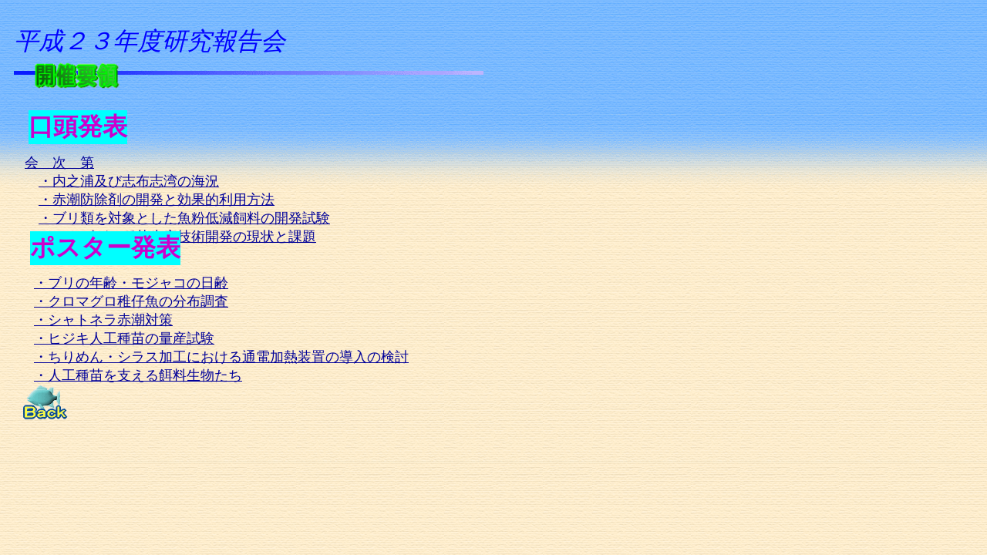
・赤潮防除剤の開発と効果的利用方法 (157, 199)
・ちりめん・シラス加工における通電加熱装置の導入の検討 (221, 357)
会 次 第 (59, 162)
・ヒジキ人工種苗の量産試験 (124, 338)
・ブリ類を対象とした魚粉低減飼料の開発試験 (184, 218)
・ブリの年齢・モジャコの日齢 (131, 283)
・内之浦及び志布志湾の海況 (129, 181)
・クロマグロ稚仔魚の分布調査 (131, 301)
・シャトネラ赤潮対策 (103, 320)
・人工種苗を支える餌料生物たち (138, 375)
